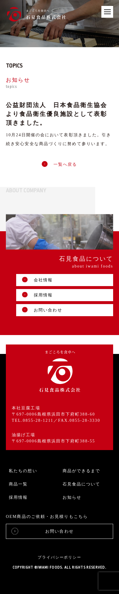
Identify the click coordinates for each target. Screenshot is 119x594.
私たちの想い (23, 471)
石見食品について (81, 484)
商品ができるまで (81, 471)
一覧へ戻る (59, 164)
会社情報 (37, 280)
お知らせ (72, 497)
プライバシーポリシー (60, 557)
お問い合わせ (42, 310)
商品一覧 (18, 484)
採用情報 (37, 295)
